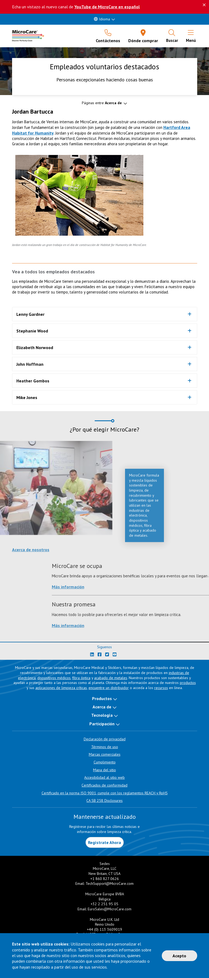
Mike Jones (26, 397)
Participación (102, 723)
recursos (161, 687)
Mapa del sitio (104, 769)
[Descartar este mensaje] (204, 4)
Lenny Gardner (30, 314)
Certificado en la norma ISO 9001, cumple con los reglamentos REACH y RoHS (105, 793)
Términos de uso (104, 746)
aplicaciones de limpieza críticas (61, 687)
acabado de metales (110, 677)
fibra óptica (81, 677)
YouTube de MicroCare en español (107, 6)
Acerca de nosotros (30, 553)
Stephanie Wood (32, 331)
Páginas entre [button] (102, 102)
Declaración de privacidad (105, 739)
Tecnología (102, 715)
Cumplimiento (105, 762)
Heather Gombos (32, 380)
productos (188, 682)
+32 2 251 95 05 (104, 903)
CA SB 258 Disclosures (104, 800)
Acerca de (102, 706)
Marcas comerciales (104, 754)
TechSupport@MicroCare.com (110, 883)
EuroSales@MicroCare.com (109, 909)
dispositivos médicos (54, 677)
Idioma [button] (102, 19)
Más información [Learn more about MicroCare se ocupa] (172, 586)
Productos (102, 698)
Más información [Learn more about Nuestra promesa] (172, 625)
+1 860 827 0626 (104, 878)
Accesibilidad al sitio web (104, 777)
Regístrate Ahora (104, 842)
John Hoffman (29, 364)
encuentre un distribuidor (109, 687)
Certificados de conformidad (104, 785)
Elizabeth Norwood (34, 347)
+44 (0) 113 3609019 (104, 929)
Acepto (179, 955)
